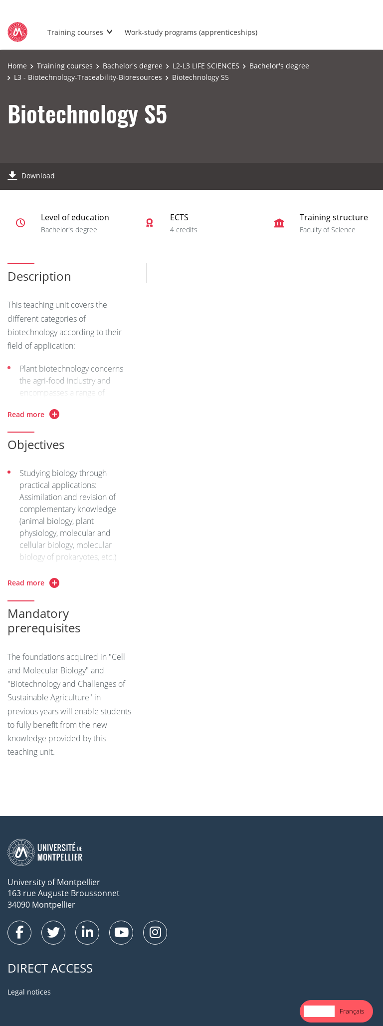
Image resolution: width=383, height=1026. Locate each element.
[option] (352, 1011)
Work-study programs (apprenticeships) (191, 32)
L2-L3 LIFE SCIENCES (206, 65)
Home (17, 65)
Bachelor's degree (133, 65)
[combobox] (319, 1011)
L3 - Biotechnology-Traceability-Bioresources (88, 77)
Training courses (75, 32)
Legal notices (29, 992)
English (319, 1011)
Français (352, 1011)
